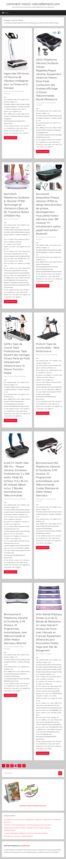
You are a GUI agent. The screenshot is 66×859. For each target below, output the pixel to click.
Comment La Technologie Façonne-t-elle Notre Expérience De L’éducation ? (28, 825)
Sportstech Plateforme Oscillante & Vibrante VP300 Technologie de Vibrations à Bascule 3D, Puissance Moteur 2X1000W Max (16, 204)
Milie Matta (23, 376)
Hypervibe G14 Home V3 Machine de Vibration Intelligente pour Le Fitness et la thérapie (16, 81)
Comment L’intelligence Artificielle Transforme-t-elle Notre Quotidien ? (26, 833)
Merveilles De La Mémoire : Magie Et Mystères (18, 836)
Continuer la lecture (10, 137)
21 (19, 766)
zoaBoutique (26, 846)
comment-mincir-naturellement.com (33, 4)
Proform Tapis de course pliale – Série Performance (47, 347)
